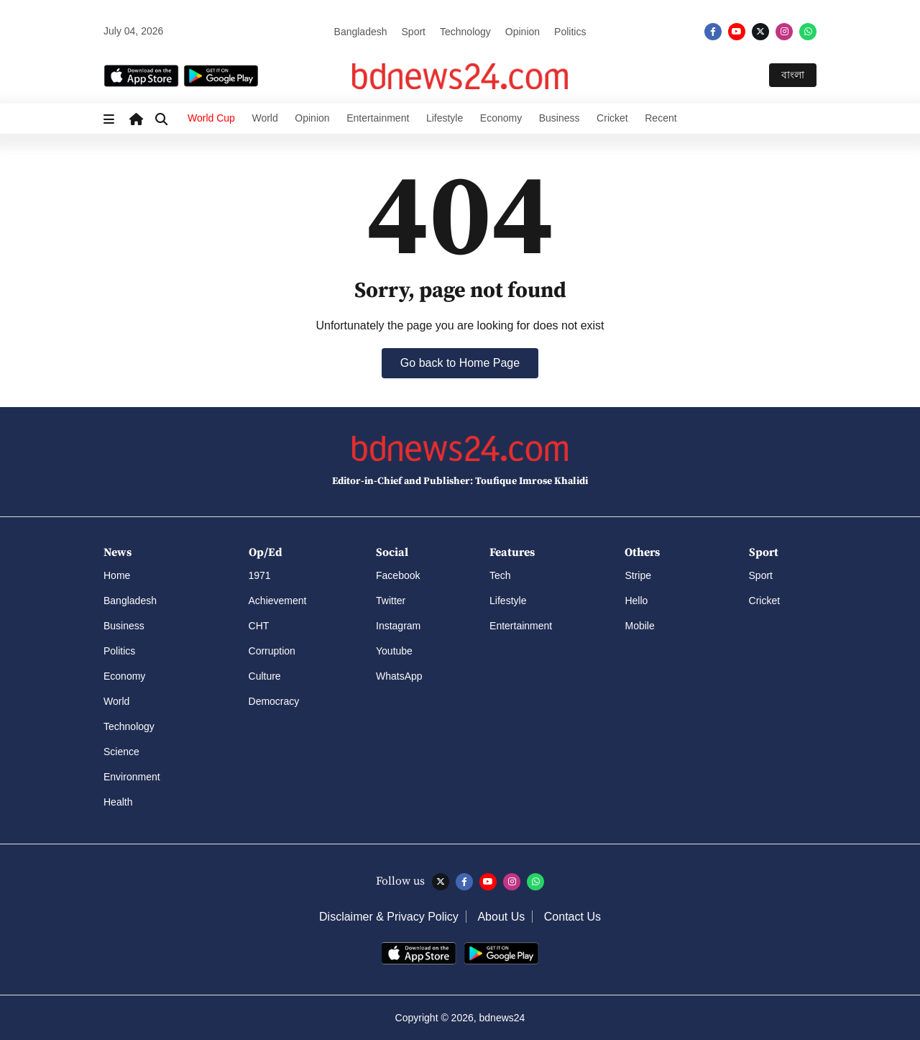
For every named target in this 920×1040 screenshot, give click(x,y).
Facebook (398, 575)
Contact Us (572, 917)
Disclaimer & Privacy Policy (389, 917)
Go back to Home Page (460, 363)
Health (118, 802)
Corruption (272, 651)
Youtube (394, 651)
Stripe (638, 575)
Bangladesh (360, 31)
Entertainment (377, 118)
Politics (570, 31)
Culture (265, 676)
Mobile (639, 625)
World (264, 118)
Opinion (522, 31)
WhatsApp (399, 676)
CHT (259, 625)
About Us (501, 917)
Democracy (274, 701)
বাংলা (792, 75)
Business (559, 118)
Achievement (278, 600)
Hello (636, 600)
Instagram (398, 625)
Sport (414, 31)
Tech (500, 575)
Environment (132, 777)
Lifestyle (444, 118)
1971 (260, 575)
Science (121, 751)
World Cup (211, 118)
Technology (465, 31)
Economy (501, 118)
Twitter (390, 600)
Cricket (612, 118)
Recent (660, 118)
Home (117, 575)
